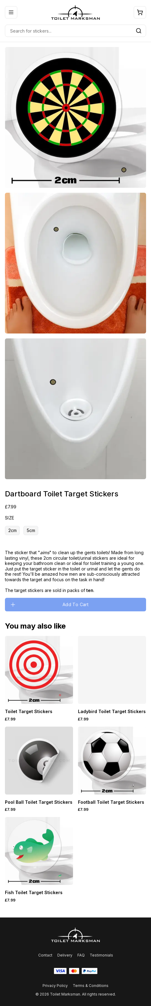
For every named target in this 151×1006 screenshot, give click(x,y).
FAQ (81, 955)
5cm (31, 530)
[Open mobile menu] (11, 12)
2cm (12, 530)
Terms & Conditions (90, 985)
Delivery (64, 955)
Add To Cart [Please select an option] (49, 605)
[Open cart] (140, 12)
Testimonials (101, 955)
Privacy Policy (55, 985)
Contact (45, 955)
